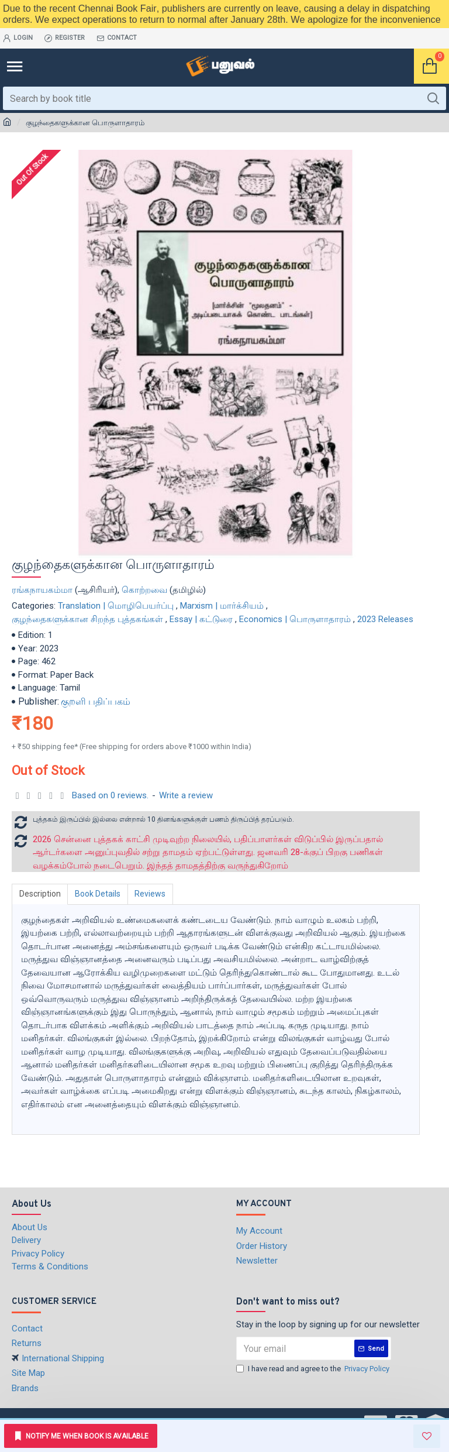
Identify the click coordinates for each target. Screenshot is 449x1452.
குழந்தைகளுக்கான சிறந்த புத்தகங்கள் (87, 619)
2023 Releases (385, 619)
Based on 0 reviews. (110, 795)
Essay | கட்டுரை (201, 619)
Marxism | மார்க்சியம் (222, 605)
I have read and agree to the (313, 1369)
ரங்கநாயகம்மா (42, 590)
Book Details (98, 893)
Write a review (186, 795)
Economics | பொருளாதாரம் (295, 619)
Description (40, 893)
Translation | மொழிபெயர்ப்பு (116, 605)
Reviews (151, 893)
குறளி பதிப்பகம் (95, 701)
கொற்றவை (144, 590)
